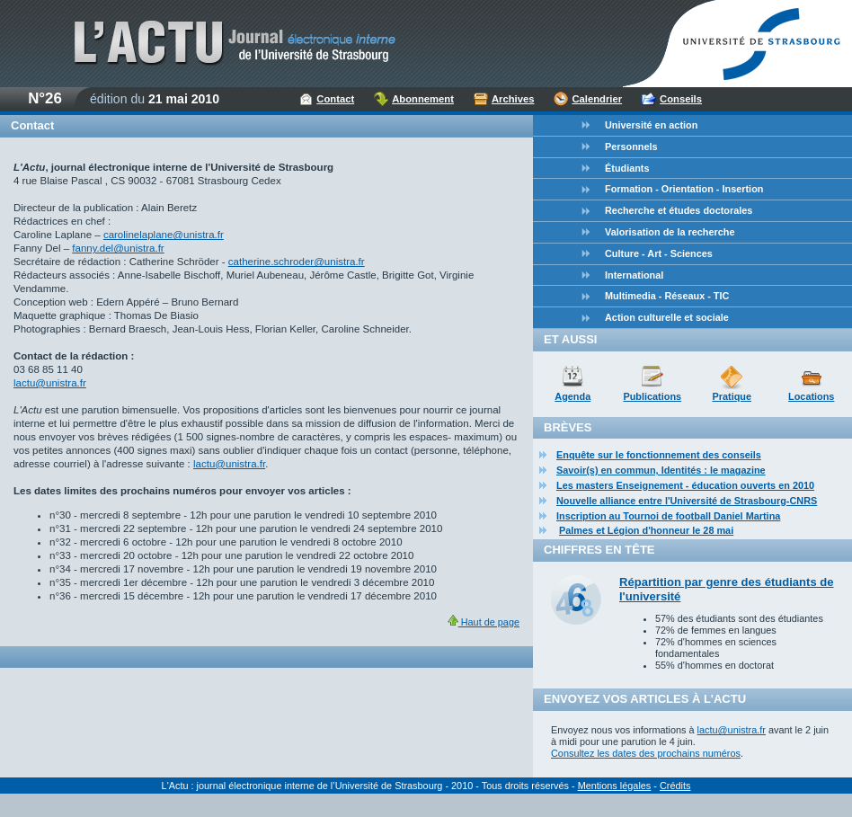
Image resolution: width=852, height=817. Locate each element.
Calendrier (597, 98)
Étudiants (627, 168)
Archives (513, 98)
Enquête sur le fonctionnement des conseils (658, 454)
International (634, 275)
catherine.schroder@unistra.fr (296, 261)
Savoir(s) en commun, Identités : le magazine (661, 470)
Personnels (631, 146)
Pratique (731, 396)
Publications (652, 396)
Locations (811, 396)
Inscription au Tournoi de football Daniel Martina (668, 516)
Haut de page (483, 622)
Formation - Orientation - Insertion (684, 188)
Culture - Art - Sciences (659, 253)
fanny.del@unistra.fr (118, 248)
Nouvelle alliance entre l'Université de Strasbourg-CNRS (686, 500)
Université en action (651, 125)
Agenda (572, 396)
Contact (335, 98)
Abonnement (423, 98)
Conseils (681, 98)
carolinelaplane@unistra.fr (163, 234)
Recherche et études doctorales (678, 210)
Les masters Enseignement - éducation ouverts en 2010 (685, 485)
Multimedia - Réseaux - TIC (667, 295)
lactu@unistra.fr (49, 382)
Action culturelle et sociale (667, 317)
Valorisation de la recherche (669, 231)
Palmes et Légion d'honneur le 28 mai (646, 530)
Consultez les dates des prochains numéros (646, 753)
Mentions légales (615, 785)
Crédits (675, 785)
